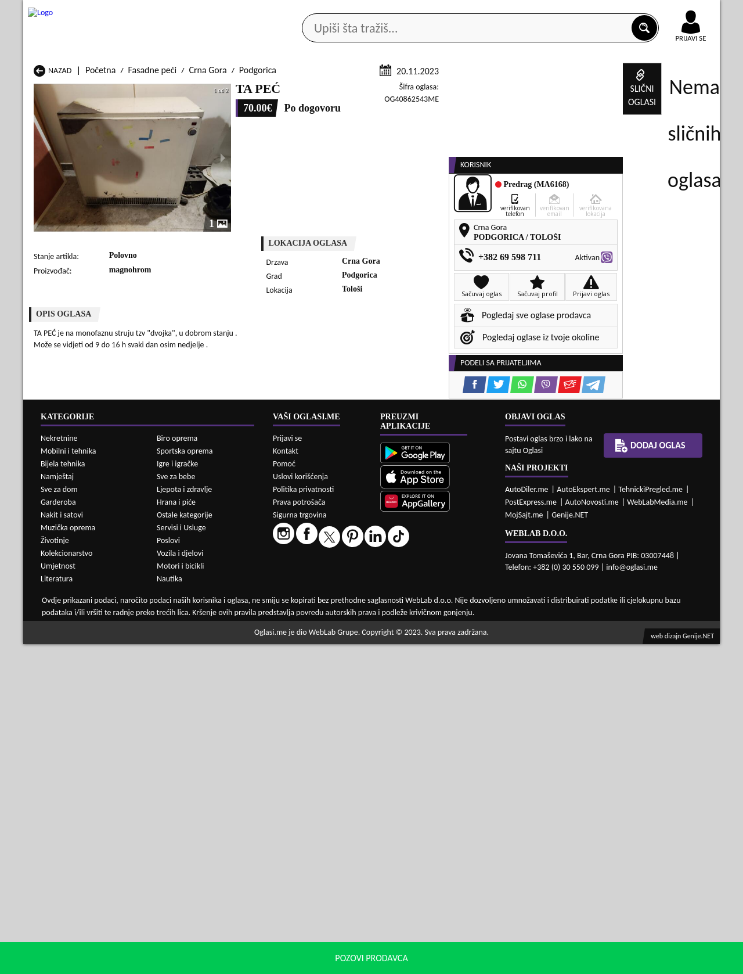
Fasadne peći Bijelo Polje (456, 658)
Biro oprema (177, 768)
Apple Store (381, 10)
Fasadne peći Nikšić (70, 691)
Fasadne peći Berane (323, 658)
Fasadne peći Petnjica (199, 691)
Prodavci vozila (290, 92)
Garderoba (58, 832)
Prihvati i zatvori (601, 962)
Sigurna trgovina (300, 844)
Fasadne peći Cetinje (197, 669)
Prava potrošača (299, 831)
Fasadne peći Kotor (320, 680)
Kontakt (585, 10)
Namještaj (57, 806)
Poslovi (168, 870)
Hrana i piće (176, 832)
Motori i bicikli (180, 896)
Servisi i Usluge (181, 857)
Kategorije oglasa (98, 92)
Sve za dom (59, 819)
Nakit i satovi (62, 845)
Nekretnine (59, 768)
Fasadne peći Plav (317, 691)
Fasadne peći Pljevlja (448, 691)
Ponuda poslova (597, 92)
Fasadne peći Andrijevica (80, 658)
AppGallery (454, 11)
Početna (100, 208)
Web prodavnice (197, 92)
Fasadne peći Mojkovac (453, 680)
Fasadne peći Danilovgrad (332, 669)
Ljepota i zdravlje (184, 819)
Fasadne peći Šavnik (196, 713)
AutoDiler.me (527, 819)
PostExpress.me (531, 831)
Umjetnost (58, 896)
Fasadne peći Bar (190, 658)
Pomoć (284, 793)
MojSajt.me (524, 844)
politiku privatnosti (520, 962)
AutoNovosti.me (592, 831)
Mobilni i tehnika (68, 781)
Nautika (169, 909)
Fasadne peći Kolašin (197, 680)
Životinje (55, 870)
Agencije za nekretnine (398, 92)
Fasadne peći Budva (71, 669)
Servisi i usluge (504, 92)
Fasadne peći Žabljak (323, 713)
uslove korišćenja (455, 962)
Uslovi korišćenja (300, 806)
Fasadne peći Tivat (444, 702)
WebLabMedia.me (657, 831)
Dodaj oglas (683, 92)
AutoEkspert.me (583, 819)
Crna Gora (207, 208)
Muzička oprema (68, 857)
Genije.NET (569, 844)
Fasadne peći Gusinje (449, 669)
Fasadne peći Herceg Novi (82, 680)
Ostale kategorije (184, 845)
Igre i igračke (177, 794)
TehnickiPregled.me (650, 819)
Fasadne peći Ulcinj (70, 713)
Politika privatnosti (303, 819)
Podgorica (257, 208)
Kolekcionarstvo (66, 883)
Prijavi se (287, 767)
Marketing (522, 11)
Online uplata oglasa (667, 11)
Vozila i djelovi (180, 883)
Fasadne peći (152, 208)
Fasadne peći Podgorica (203, 702)
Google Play (308, 10)
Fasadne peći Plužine (72, 702)
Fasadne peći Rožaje (321, 702)
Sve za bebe (176, 806)
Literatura (57, 909)
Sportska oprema (185, 781)
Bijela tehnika (63, 794)
